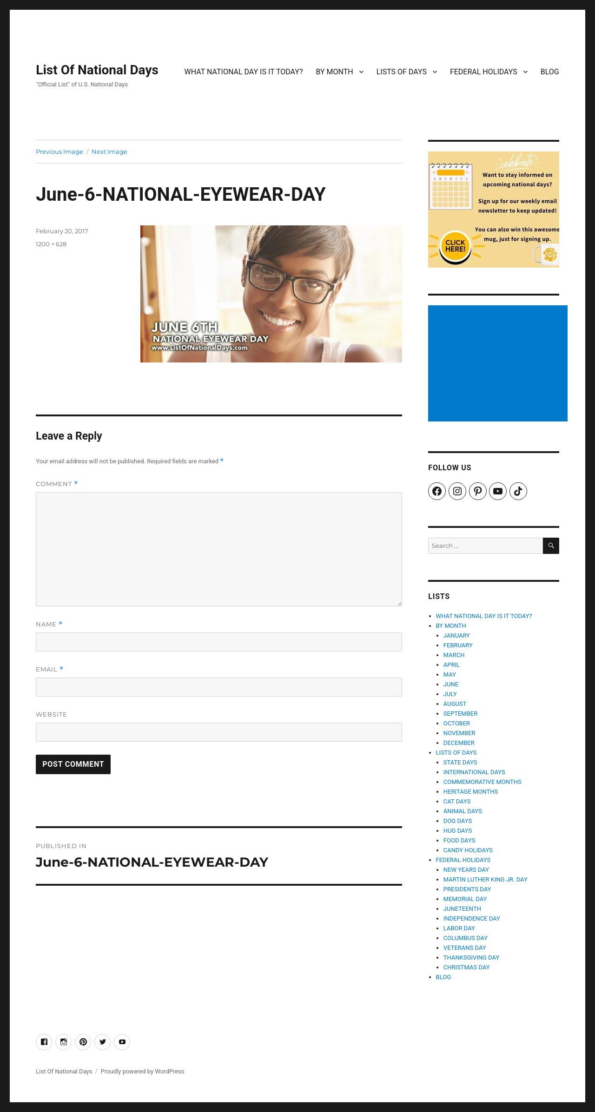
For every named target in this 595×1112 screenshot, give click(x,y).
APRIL (451, 664)
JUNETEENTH (462, 908)
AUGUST (455, 703)
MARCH (454, 654)
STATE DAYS (460, 762)
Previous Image (59, 151)
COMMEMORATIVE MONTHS (482, 781)
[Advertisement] (499, 364)
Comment (57, 484)
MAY (449, 674)
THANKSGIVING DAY (471, 957)
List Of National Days (97, 70)
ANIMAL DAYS (462, 811)
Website (51, 714)
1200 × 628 (51, 244)
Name (49, 624)
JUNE (450, 684)
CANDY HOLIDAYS (468, 850)
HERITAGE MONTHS (470, 791)
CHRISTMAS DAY (466, 967)
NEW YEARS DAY (466, 869)
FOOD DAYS (459, 840)
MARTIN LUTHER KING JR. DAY (485, 879)
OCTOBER (456, 723)
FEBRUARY (458, 645)
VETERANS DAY (464, 947)
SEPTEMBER (460, 713)
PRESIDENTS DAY (467, 889)
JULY (450, 694)
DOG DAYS (457, 820)
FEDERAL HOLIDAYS (483, 71)
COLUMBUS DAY (465, 937)
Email (50, 669)
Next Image (109, 151)
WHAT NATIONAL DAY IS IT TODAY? (244, 71)
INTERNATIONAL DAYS (474, 772)
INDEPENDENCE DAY (471, 918)
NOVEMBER (459, 733)
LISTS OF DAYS (402, 71)
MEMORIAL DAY (465, 898)
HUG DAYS (457, 830)
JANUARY (456, 635)
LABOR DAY (459, 928)
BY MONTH (334, 71)
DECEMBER (459, 742)
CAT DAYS (457, 801)
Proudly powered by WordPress (143, 1071)
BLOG (550, 71)
